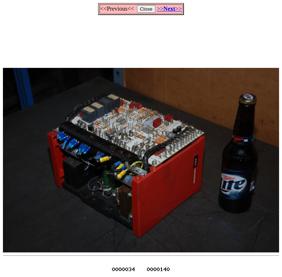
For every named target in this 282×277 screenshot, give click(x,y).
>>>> (169, 9)
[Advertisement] (141, 38)
